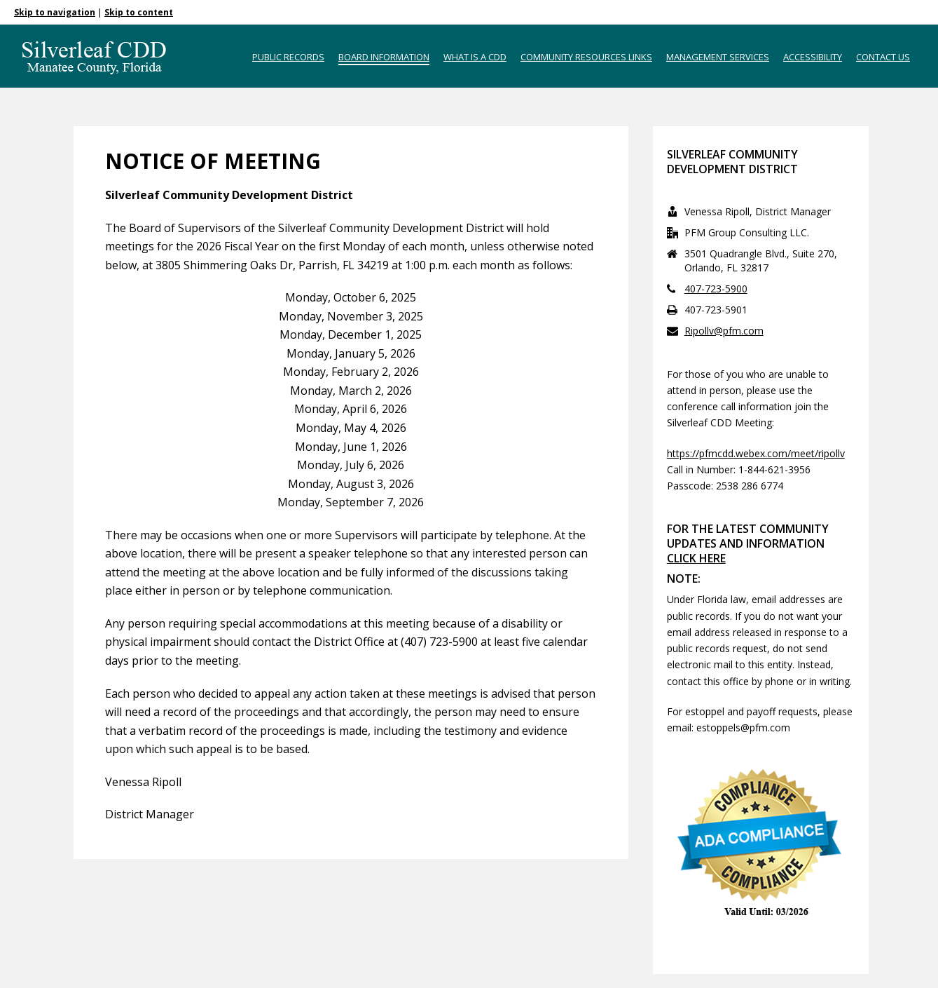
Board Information (383, 56)
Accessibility (812, 56)
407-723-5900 (715, 289)
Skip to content (138, 12)
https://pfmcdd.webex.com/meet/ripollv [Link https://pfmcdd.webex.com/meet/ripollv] (756, 453)
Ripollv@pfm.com (724, 331)
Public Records (288, 56)
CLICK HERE (696, 558)
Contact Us (883, 56)
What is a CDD (474, 56)
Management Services (717, 56)
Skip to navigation (54, 12)
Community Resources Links (586, 56)
